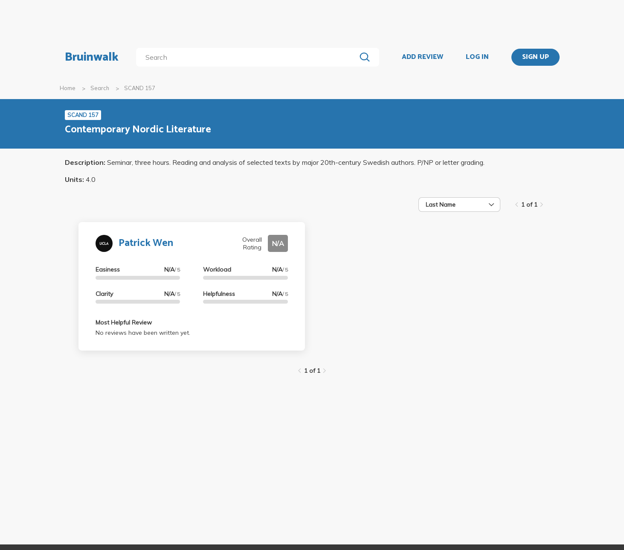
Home (67, 88)
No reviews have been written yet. (143, 332)
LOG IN (477, 57)
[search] (247, 57)
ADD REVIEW (422, 57)
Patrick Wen (146, 243)
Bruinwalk (92, 57)
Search (99, 88)
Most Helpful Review (124, 322)
